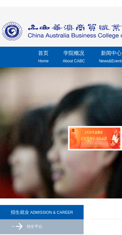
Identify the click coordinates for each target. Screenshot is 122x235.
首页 (43, 57)
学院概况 (74, 57)
